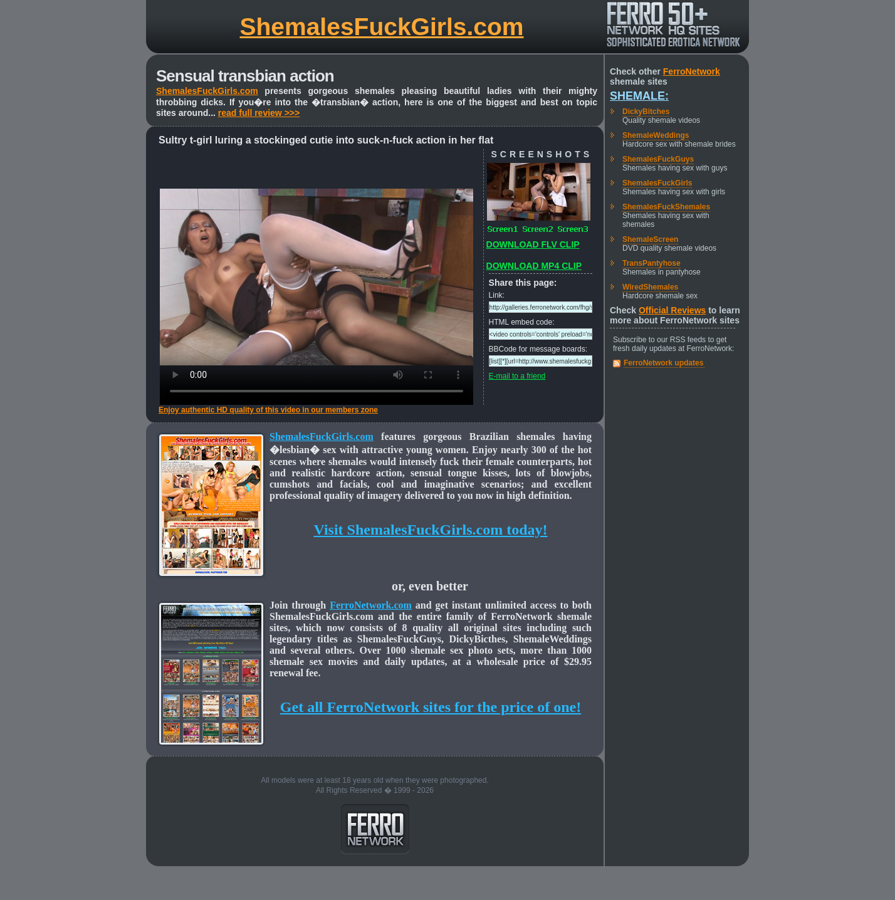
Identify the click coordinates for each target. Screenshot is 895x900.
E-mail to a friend (517, 376)
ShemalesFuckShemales (666, 206)
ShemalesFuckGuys (658, 159)
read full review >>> (259, 113)
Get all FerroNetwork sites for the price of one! (430, 707)
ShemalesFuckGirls (657, 183)
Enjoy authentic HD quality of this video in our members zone (268, 410)
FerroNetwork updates (663, 362)
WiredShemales (650, 287)
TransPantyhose (651, 263)
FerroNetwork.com (371, 605)
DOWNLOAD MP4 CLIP (534, 266)
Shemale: (639, 96)
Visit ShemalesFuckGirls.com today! (430, 529)
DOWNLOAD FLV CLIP (533, 244)
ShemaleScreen (650, 239)
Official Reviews (672, 310)
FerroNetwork (691, 71)
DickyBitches (645, 111)
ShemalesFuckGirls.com (381, 26)
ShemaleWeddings (655, 135)
